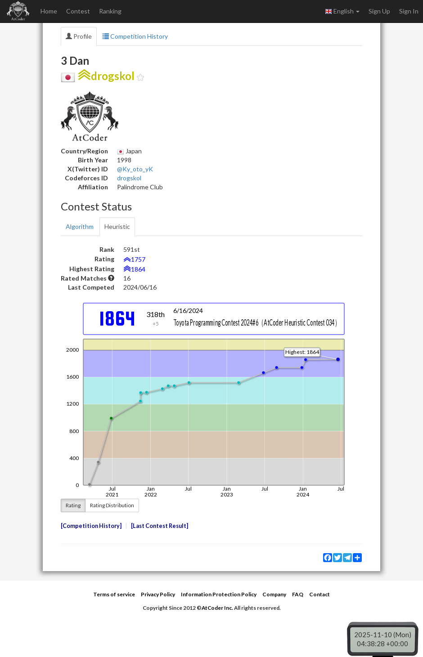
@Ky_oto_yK (135, 169)
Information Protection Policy (218, 594)
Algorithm (80, 226)
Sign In (408, 11)
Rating (73, 505)
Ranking (110, 11)
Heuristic (117, 226)
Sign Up (379, 11)
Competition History (135, 36)
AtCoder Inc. (217, 607)
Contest (78, 11)
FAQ (297, 594)
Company (274, 594)
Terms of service (114, 594)
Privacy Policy (158, 594)
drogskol (129, 178)
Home (48, 11)
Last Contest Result (159, 526)
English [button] (342, 11)
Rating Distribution (112, 505)
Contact (319, 594)
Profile (79, 36)
